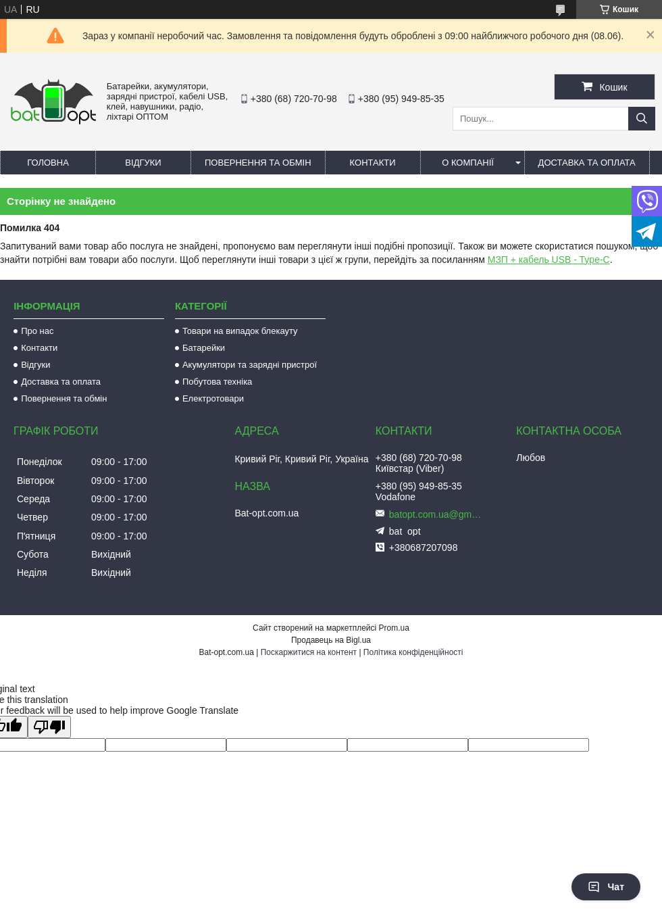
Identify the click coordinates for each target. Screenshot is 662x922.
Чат (606, 887)
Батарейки (203, 348)
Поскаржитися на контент (309, 652)
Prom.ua (394, 628)
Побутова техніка (217, 382)
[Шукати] (641, 118)
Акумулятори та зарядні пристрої (249, 365)
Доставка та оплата (587, 162)
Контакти (373, 162)
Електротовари (213, 398)
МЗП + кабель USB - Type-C (549, 259)
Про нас (37, 331)
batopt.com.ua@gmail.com (436, 514)
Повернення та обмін (258, 162)
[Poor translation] (49, 727)
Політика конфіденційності (413, 652)
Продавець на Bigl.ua (331, 640)
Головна (48, 162)
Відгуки (143, 162)
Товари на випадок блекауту (240, 331)
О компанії (468, 162)
